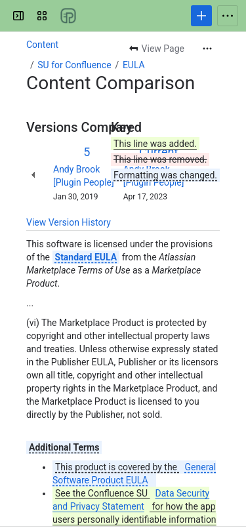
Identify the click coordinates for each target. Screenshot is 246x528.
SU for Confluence (74, 65)
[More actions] (207, 48)
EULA (134, 65)
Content (42, 44)
